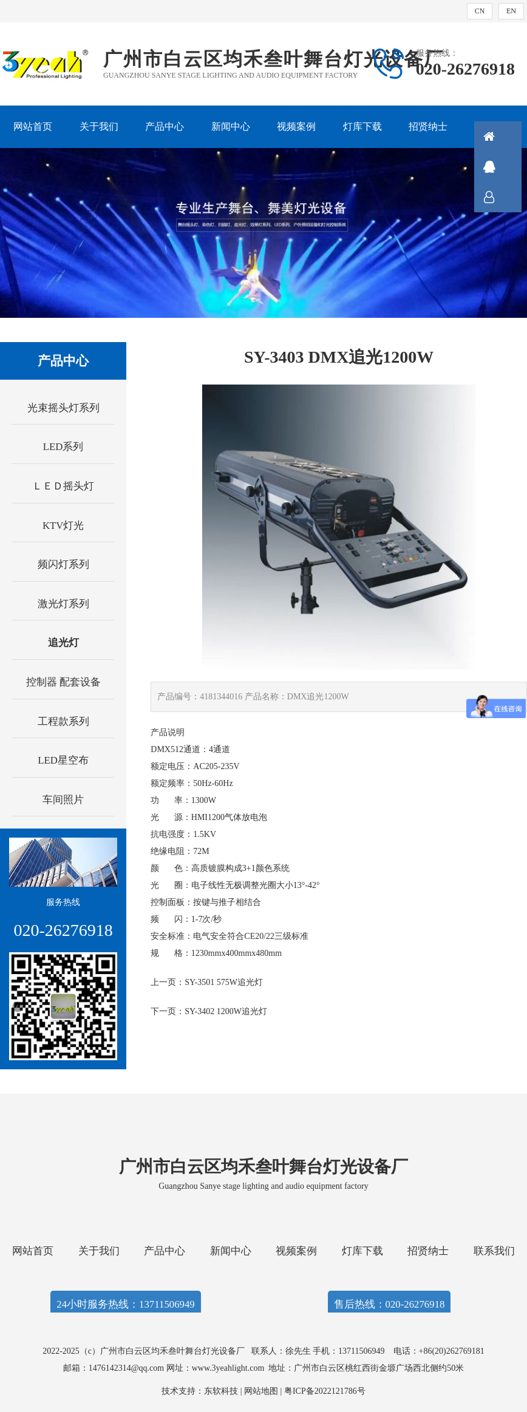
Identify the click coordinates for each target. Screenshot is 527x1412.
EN (511, 11)
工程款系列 (63, 721)
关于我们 (99, 126)
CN (480, 11)
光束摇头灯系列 (63, 408)
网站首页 (32, 126)
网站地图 (261, 1391)
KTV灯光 (63, 525)
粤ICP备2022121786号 (324, 1391)
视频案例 (296, 126)
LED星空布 (63, 760)
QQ (506, 167)
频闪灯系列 (63, 564)
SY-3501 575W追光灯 (224, 982)
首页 (506, 136)
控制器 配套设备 (63, 682)
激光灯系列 (63, 604)
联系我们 (494, 1251)
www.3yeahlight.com (230, 1368)
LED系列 (63, 446)
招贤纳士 (428, 126)
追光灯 (63, 642)
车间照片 (63, 799)
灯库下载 (362, 126)
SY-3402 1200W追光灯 (226, 1011)
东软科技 (221, 1391)
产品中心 (164, 126)
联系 (506, 197)
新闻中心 (230, 126)
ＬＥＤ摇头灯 (63, 486)
